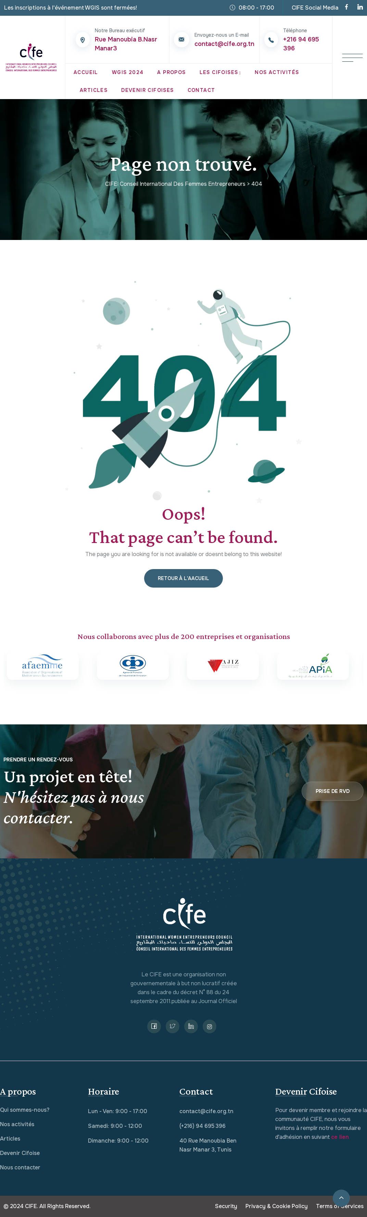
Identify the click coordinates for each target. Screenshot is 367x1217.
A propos (171, 72)
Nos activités (17, 1124)
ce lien (340, 1137)
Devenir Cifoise (20, 1153)
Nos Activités (277, 72)
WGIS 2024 (128, 72)
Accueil (86, 72)
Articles (93, 90)
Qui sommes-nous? (24, 1109)
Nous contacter (20, 1167)
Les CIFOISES (219, 72)
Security (226, 1206)
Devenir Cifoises (147, 90)
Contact (201, 90)
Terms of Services (340, 1206)
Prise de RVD (333, 791)
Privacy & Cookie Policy (276, 1206)
